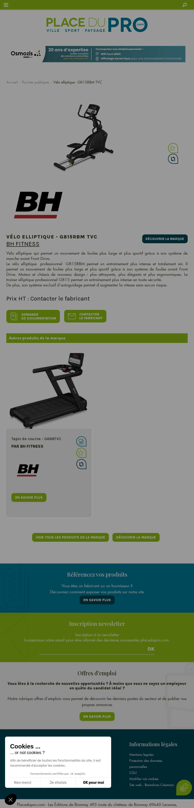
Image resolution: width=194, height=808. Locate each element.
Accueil (12, 82)
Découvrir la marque (164, 238)
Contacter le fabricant (86, 316)
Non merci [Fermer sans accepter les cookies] (22, 782)
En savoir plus (97, 598)
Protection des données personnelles (145, 760)
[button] (11, 799)
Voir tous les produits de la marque (70, 536)
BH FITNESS (22, 243)
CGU (133, 769)
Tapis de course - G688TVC (36, 437)
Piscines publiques (35, 82)
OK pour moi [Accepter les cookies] (93, 782)
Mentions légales (141, 750)
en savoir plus (29, 496)
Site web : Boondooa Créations (151, 781)
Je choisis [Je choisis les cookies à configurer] (58, 782)
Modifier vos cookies (143, 775)
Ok (151, 647)
